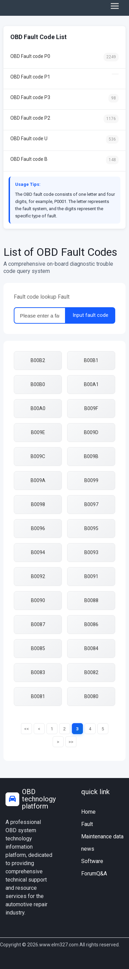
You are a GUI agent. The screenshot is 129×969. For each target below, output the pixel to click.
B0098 (38, 504)
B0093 (91, 552)
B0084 (91, 648)
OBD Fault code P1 (64, 76)
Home (88, 812)
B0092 (38, 576)
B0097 (91, 504)
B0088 (91, 600)
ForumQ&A (94, 873)
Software (92, 861)
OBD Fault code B (64, 160)
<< (26, 728)
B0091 (91, 576)
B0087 (38, 624)
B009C (38, 456)
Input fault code (90, 315)
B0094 (38, 552)
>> (70, 741)
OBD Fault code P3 (64, 98)
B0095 (91, 528)
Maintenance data (102, 836)
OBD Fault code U (64, 139)
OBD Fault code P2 (64, 119)
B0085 (38, 648)
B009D (91, 432)
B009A (38, 480)
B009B (91, 456)
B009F (91, 408)
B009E (38, 432)
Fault (87, 824)
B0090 (38, 600)
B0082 (91, 672)
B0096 (38, 528)
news (87, 849)
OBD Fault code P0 (64, 57)
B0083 (38, 672)
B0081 (38, 696)
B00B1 (91, 360)
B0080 (91, 696)
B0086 (91, 624)
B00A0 (38, 408)
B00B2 (38, 360)
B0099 (91, 480)
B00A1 (91, 384)
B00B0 (38, 384)
